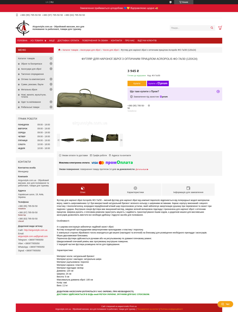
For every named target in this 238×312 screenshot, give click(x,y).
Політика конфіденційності (171, 309)
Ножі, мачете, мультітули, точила (33, 95)
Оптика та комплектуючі (33, 79)
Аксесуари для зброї (90, 50)
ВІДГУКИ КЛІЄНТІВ (147, 40)
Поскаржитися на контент (148, 309)
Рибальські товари (30, 107)
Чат (225, 304)
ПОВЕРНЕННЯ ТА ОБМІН (95, 40)
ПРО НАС (130, 40)
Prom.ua (133, 306)
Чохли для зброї (111, 50)
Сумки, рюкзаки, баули (32, 84)
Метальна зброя (29, 89)
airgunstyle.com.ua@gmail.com (33, 236)
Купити (137, 83)
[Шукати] (211, 28)
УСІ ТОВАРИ (36, 40)
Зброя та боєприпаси (31, 64)
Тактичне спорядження (32, 74)
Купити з (157, 83)
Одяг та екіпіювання (31, 102)
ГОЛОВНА (22, 40)
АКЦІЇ (52, 40)
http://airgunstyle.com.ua (35, 230)
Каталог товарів (70, 50)
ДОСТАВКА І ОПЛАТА (68, 40)
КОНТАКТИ (116, 40)
